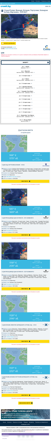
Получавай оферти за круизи (8, 3)
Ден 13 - (25, 112)
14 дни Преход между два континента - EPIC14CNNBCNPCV (18, 218)
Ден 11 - (25, 105)
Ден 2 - (25, 72)
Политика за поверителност (41, 422)
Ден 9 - (25, 99)
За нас (32, 1)
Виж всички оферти (24, 403)
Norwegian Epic (11, 230)
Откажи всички (5, 436)
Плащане (26, 422)
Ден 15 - (25, 120)
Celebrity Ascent (12, 390)
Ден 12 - (25, 108)
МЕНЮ (46, 6)
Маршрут (25, 62)
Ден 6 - (25, 87)
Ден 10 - (25, 102)
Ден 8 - (25, 95)
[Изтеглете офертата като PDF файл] (8, 43)
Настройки (4, 438)
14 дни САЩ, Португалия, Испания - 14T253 (13, 165)
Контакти (38, 1)
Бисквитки (31, 422)
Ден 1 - (25, 67)
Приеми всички (5, 434)
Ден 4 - (25, 79)
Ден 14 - (25, 116)
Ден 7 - (25, 92)
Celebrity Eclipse (12, 336)
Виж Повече (25, 181)
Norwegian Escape (12, 284)
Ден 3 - (25, 75)
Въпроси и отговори (46, 1)
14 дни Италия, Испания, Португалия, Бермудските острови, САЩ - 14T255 (20, 377)
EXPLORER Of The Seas (13, 176)
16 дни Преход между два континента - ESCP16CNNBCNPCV (18, 271)
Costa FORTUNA (9, 48)
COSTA (14, 47)
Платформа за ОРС (25, 424)
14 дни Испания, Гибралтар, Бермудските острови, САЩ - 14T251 (19, 325)
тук (24, 431)
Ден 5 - (25, 83)
